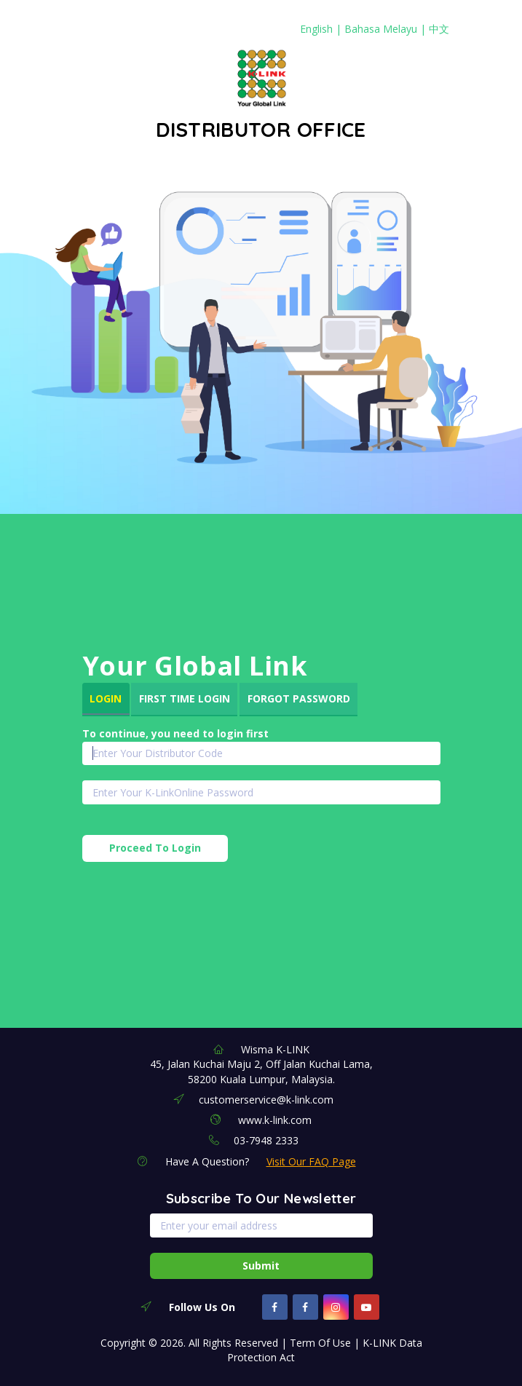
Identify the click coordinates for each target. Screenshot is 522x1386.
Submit (261, 1265)
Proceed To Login (155, 848)
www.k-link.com (275, 1120)
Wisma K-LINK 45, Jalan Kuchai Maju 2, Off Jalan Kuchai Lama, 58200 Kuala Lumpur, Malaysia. (261, 1064)
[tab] (106, 699)
